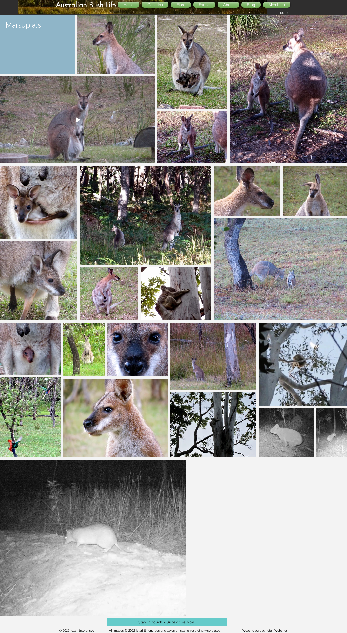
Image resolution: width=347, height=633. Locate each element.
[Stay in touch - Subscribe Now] (167, 622)
